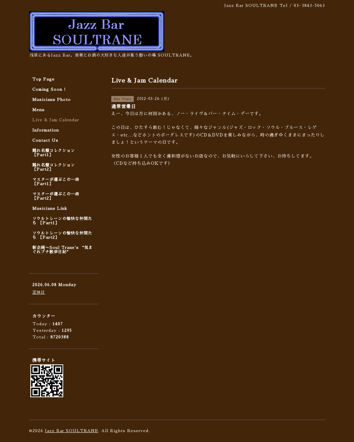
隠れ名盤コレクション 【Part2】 (53, 167)
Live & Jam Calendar (55, 120)
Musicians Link (49, 208)
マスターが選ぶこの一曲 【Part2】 (55, 196)
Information (45, 130)
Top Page (43, 79)
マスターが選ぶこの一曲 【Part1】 (55, 182)
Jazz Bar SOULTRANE (71, 431)
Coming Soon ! (49, 89)
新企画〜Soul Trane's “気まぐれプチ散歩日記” (62, 250)
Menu (38, 110)
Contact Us (45, 140)
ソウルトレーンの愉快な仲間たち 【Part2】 (62, 235)
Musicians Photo (51, 100)
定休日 (38, 292)
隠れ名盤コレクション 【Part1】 (53, 153)
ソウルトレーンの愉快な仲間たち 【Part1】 (62, 221)
